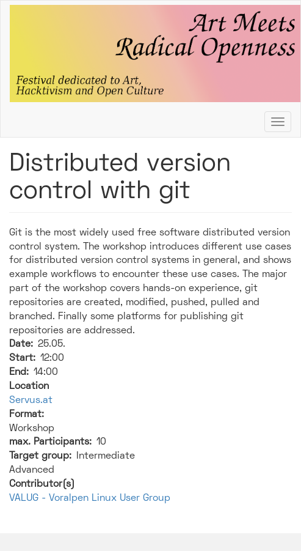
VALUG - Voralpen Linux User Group (89, 498)
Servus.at (31, 400)
